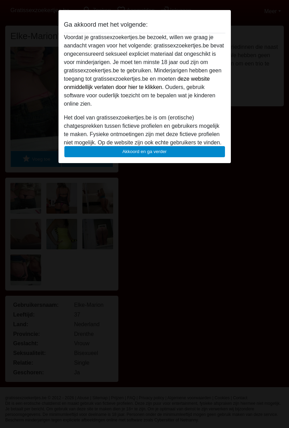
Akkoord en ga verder (144, 151)
